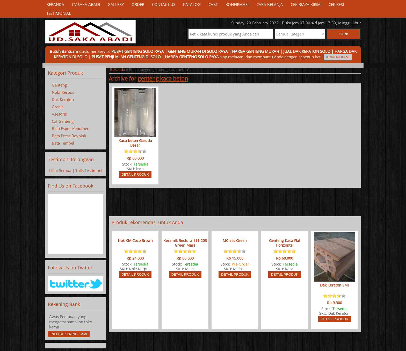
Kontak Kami (338, 57)
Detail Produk (135, 174)
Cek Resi (336, 4)
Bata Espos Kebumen (70, 128)
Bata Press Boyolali (69, 135)
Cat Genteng (63, 121)
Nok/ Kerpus (63, 92)
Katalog (192, 4)
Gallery (116, 4)
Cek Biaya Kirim (306, 4)
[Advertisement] (235, 202)
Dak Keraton (63, 99)
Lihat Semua (60, 170)
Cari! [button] (343, 34)
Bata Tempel (63, 143)
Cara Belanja (269, 4)
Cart (213, 4)
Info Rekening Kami (68, 334)
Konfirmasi (237, 4)
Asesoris (59, 114)
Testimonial (58, 13)
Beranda (55, 4)
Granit (57, 106)
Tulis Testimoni (88, 170)
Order (138, 4)
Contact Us (163, 4)
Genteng (59, 85)
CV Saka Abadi (86, 4)
